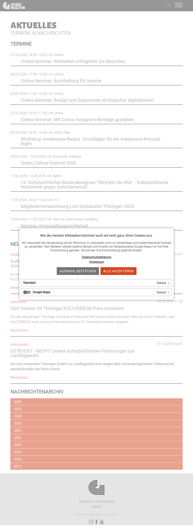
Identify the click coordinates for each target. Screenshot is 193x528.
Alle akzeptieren (118, 271)
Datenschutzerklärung (96, 257)
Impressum (96, 262)
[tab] (96, 283)
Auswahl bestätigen (78, 271)
